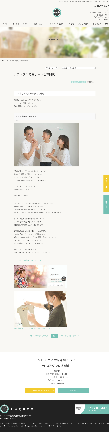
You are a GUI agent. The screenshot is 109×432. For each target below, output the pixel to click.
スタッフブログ (99, 423)
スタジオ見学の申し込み (40, 390)
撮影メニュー (39, 24)
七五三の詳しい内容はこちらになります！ (28, 260)
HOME (4, 24)
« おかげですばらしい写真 (39, 336)
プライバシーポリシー (55, 426)
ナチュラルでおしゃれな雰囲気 (34, 74)
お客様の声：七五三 (78, 82)
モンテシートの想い (20, 24)
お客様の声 (97, 24)
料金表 (71, 24)
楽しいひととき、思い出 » (70, 336)
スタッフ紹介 (83, 24)
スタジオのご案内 (57, 24)
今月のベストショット (77, 423)
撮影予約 (73, 390)
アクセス (89, 423)
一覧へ (54, 336)
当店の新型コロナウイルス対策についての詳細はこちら (33, 328)
